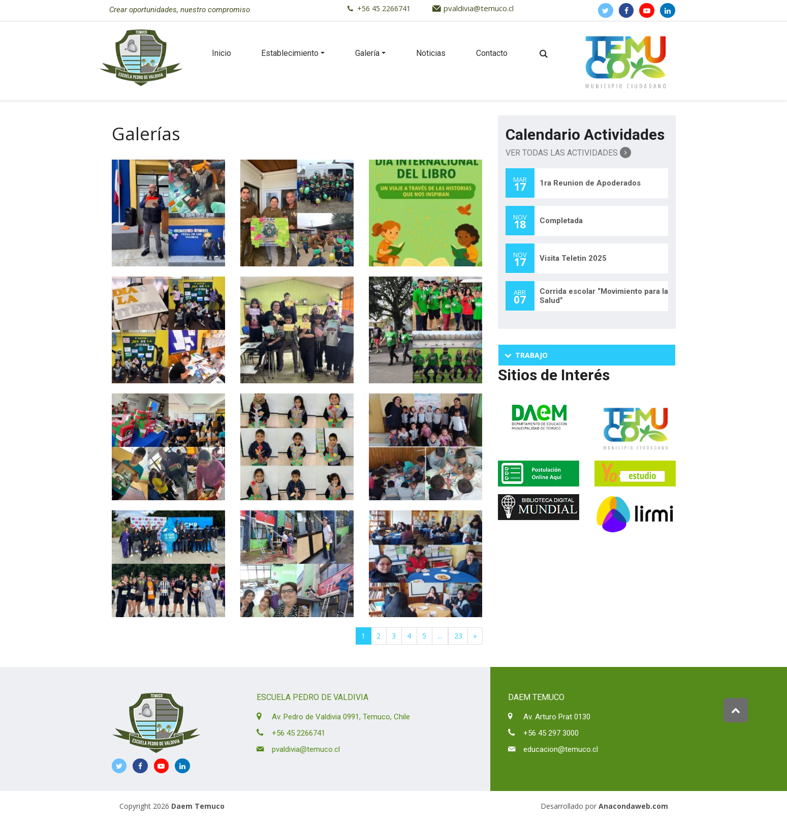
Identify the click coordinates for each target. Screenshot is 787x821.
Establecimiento (290, 53)
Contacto (492, 53)
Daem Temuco (198, 806)
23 (458, 636)
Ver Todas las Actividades (568, 152)
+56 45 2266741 (384, 8)
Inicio (221, 53)
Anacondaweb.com (633, 806)
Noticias (431, 53)
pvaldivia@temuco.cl (479, 8)
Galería (367, 53)
